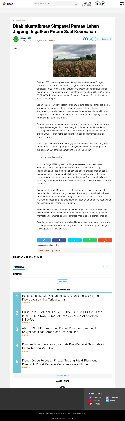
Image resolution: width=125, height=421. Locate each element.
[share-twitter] (91, 39)
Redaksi (49, 413)
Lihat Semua (62, 281)
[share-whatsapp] (97, 39)
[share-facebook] (85, 39)
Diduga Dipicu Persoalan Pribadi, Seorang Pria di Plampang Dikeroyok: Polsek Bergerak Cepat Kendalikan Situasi (60, 362)
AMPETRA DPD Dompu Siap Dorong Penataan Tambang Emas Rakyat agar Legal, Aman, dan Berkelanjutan (62, 330)
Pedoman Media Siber (77, 413)
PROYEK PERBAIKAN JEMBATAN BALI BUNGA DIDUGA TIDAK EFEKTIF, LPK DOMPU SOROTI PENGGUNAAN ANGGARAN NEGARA (62, 315)
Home (41, 413)
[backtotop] (62, 388)
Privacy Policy (60, 413)
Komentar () (106, 39)
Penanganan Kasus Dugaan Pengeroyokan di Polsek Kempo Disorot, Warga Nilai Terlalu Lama (60, 297)
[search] (55, 3)
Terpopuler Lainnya (62, 376)
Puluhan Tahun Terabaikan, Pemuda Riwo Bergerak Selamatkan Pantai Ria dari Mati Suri (63, 346)
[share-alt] (44, 240)
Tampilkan (107, 267)
